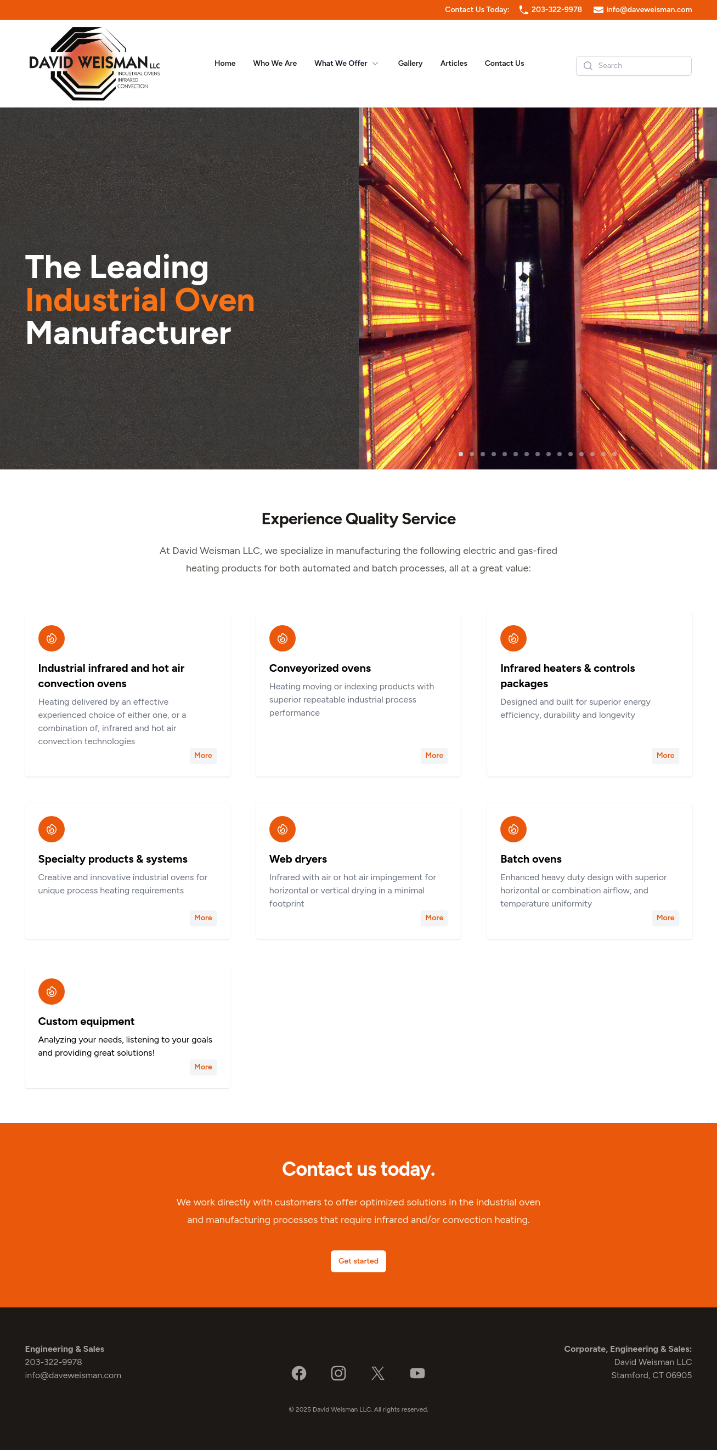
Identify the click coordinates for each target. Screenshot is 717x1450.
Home (224, 63)
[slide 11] (570, 454)
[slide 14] (603, 454)
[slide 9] (548, 454)
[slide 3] (483, 454)
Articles (454, 63)
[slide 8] (537, 454)
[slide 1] (461, 454)
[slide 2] (472, 454)
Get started (358, 1261)
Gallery (410, 63)
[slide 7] (526, 454)
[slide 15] (614, 454)
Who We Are (275, 63)
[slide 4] (494, 454)
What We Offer (347, 63)
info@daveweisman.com (649, 9)
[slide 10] (559, 454)
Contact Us (504, 63)
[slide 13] (592, 454)
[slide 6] (515, 454)
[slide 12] (581, 454)
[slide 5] (505, 454)
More (203, 755)
